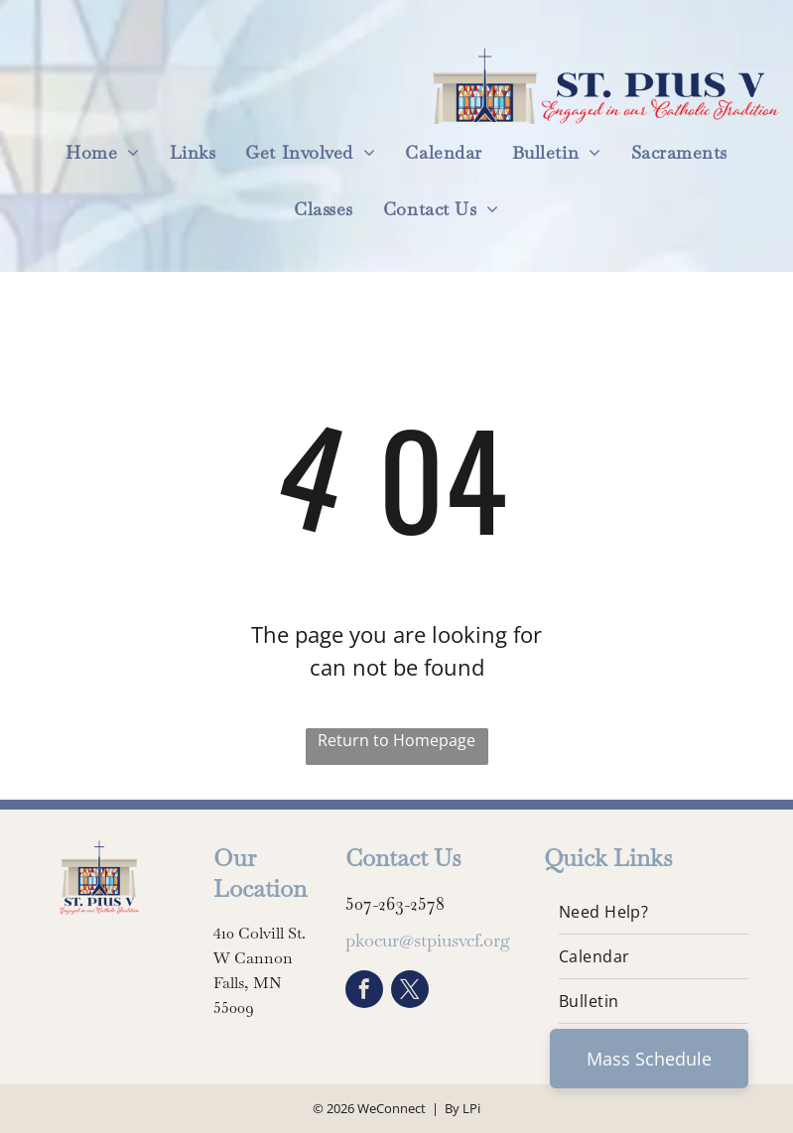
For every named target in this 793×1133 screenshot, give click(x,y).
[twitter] (410, 991)
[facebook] (364, 991)
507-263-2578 (395, 903)
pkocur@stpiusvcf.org (427, 940)
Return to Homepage (396, 740)
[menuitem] (103, 152)
